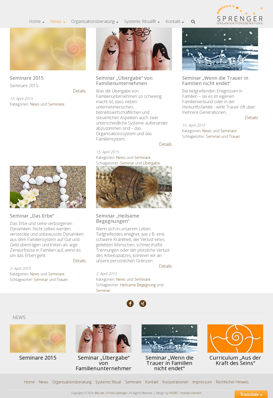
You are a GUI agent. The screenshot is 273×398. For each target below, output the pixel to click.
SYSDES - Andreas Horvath (185, 393)
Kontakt (175, 21)
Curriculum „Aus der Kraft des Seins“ (235, 360)
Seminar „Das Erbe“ (32, 215)
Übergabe (151, 163)
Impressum (202, 381)
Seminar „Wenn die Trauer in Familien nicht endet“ (215, 80)
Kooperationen (175, 381)
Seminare (56, 104)
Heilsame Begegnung (138, 284)
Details (79, 91)
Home (37, 21)
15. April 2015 (21, 98)
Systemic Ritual (108, 381)
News (57, 21)
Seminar (127, 163)
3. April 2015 (20, 268)
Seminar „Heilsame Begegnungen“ (117, 218)
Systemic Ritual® (142, 21)
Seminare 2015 (26, 78)
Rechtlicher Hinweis (232, 381)
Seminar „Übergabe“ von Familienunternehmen (124, 80)
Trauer (234, 136)
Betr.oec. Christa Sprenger (111, 393)
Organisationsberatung (94, 21)
